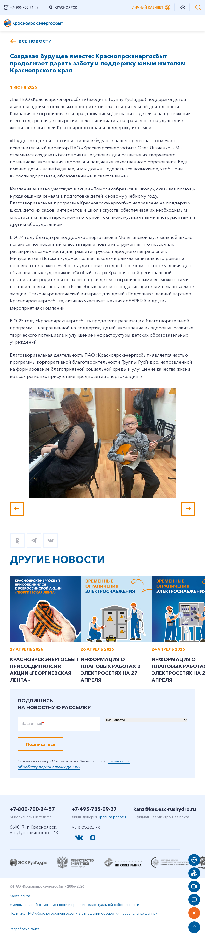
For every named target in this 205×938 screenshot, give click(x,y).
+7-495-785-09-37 (94, 809)
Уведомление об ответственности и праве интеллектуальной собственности (74, 904)
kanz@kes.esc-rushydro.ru (164, 809)
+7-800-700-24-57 (32, 809)
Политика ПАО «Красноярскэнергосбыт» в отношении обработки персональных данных (83, 913)
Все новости (35, 41)
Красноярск (62, 7)
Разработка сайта (25, 929)
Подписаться (40, 744)
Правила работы (112, 817)
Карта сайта (20, 896)
